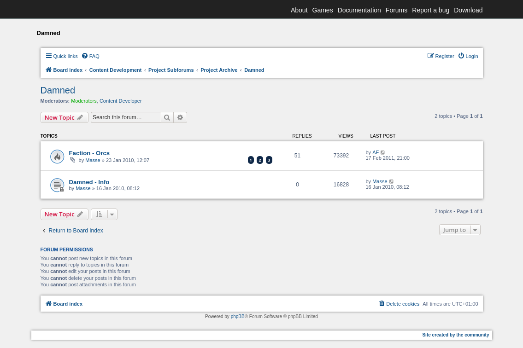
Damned (58, 90)
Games (322, 10)
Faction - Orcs (89, 153)
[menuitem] (90, 56)
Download (468, 10)
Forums (396, 10)
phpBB (238, 316)
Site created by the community (455, 334)
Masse (92, 160)
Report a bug (430, 10)
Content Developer (121, 101)
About (299, 10)
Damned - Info (89, 182)
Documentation (359, 10)
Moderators (84, 101)
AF (375, 152)
